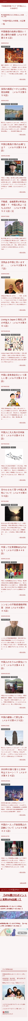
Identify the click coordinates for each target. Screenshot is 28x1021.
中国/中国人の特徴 (5, 46)
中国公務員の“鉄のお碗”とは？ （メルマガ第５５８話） (14, 147)
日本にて (13, 447)
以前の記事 (23, 883)
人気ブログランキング (7, 1013)
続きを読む (23, 79)
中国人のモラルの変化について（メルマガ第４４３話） (14, 665)
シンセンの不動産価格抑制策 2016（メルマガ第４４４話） (14, 607)
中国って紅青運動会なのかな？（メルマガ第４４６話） (14, 550)
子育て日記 (13, 562)
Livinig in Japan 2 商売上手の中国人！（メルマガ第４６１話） (14, 322)
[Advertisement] (14, 953)
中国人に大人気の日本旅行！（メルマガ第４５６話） (12, 435)
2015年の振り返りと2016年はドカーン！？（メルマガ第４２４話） (14, 772)
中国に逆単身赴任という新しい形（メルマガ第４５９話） (14, 378)
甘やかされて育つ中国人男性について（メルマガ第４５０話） (14, 493)
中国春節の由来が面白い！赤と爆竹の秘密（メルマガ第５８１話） (14, 34)
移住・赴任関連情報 (15, 390)
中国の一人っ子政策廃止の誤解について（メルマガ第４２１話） (14, 827)
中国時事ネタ (4, 159)
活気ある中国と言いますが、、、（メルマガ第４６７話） (14, 265)
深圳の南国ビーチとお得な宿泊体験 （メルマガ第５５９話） (14, 92)
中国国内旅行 (14, 104)
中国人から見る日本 (15, 334)
